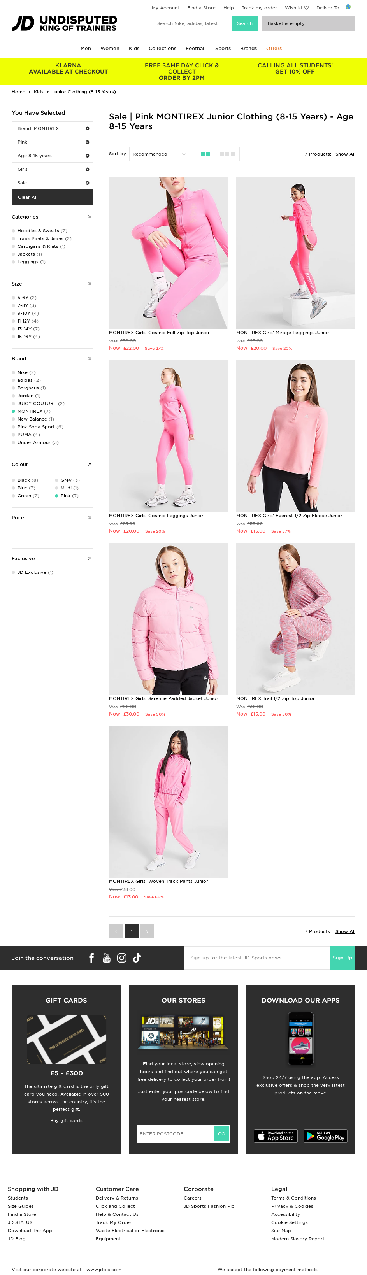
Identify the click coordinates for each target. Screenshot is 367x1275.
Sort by (117, 153)
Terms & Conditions (293, 1198)
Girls (53, 169)
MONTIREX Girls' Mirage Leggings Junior (282, 332)
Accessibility (285, 1214)
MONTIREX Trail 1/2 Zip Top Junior (275, 698)
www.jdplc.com (103, 1269)
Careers (193, 1198)
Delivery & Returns (117, 1198)
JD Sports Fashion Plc (209, 1206)
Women (109, 48)
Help (228, 8)
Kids (134, 48)
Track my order (259, 8)
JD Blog (17, 1239)
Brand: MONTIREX (53, 128)
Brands (248, 48)
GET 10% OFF (295, 68)
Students (18, 1198)
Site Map (281, 1230)
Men (86, 48)
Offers (274, 48)
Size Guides (21, 1206)
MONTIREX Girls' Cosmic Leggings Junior (156, 515)
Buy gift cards (66, 1120)
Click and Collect (115, 1206)
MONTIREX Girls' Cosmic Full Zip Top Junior (159, 332)
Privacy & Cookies (292, 1206)
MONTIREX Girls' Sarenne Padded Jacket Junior (163, 698)
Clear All (27, 197)
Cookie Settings (289, 1222)
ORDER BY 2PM (181, 71)
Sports (223, 48)
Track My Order (114, 1222)
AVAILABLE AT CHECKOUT (68, 68)
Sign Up (342, 958)
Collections (162, 48)
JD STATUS (20, 1222)
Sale (53, 183)
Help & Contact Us (117, 1214)
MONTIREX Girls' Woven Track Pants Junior (158, 881)
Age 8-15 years (53, 155)
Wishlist (294, 8)
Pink (53, 142)
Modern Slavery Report (298, 1239)
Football (196, 48)
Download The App (30, 1230)
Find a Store (201, 8)
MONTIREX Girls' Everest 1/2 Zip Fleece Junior (289, 515)
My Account (165, 8)
